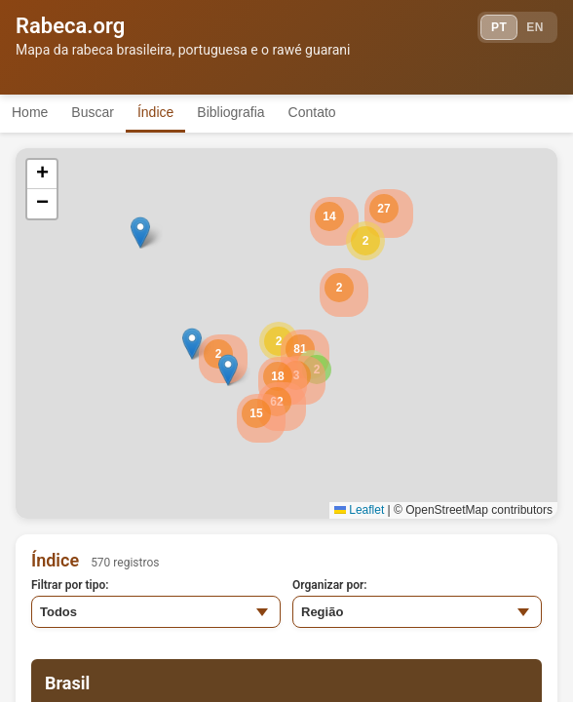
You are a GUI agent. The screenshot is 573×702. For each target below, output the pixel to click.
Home (30, 112)
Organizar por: (329, 585)
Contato (312, 112)
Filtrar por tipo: (70, 585)
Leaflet (359, 510)
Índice (155, 112)
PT (499, 27)
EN (535, 27)
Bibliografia (230, 112)
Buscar (92, 112)
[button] (365, 240)
